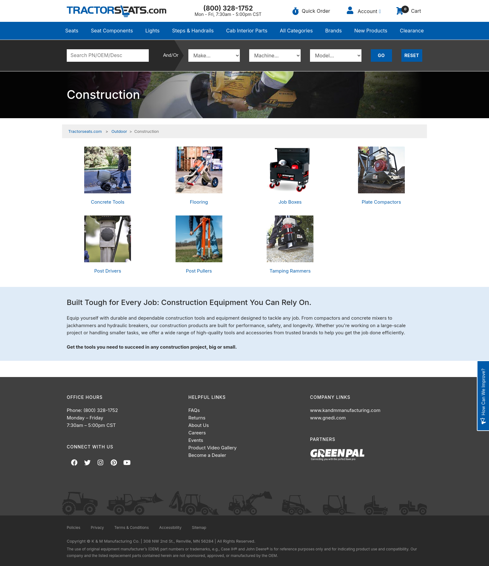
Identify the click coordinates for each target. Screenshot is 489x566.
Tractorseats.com (85, 131)
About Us (198, 425)
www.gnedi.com (328, 418)
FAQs (194, 410)
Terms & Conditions (131, 527)
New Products (370, 30)
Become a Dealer (207, 455)
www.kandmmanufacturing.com (345, 410)
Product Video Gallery (212, 448)
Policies (73, 527)
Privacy (97, 527)
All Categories (296, 30)
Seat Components (112, 30)
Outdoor (119, 131)
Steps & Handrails (193, 30)
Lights (152, 30)
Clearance (412, 30)
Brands (333, 30)
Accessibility (170, 527)
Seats (71, 30)
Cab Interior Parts (246, 30)
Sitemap (199, 527)
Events (195, 440)
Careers (197, 433)
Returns (197, 418)
